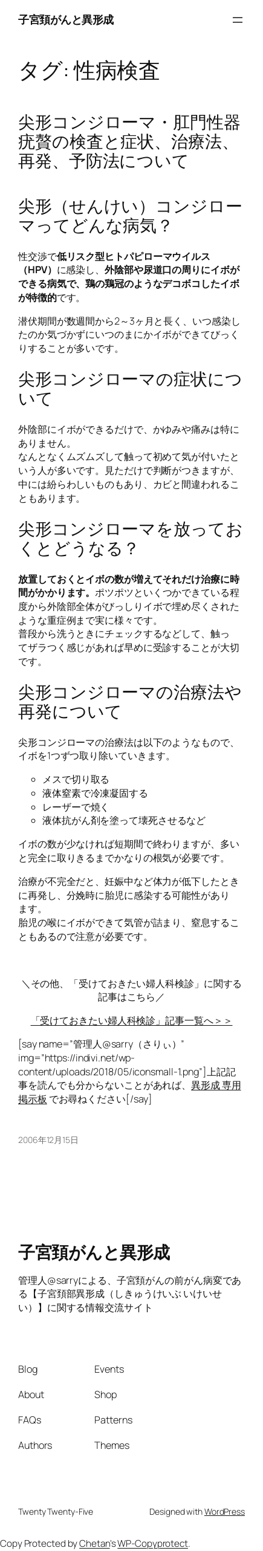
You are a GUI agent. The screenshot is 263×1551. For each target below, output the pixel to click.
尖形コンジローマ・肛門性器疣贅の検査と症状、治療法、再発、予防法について (129, 141)
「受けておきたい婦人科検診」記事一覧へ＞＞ (132, 1020)
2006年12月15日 (48, 1139)
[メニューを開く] (237, 20)
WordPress (224, 1511)
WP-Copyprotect (152, 1543)
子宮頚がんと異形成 (66, 19)
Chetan (94, 1543)
